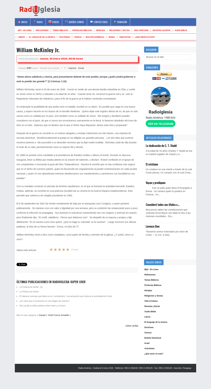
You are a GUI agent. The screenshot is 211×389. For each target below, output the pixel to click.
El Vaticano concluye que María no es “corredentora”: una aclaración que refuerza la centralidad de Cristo (65, 296)
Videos (54, 22)
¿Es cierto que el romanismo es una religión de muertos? (44, 301)
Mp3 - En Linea (25, 30)
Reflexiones (42, 30)
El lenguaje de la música (42, 37)
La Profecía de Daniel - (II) (31, 287)
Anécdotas (125, 37)
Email (81, 68)
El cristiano (152, 164)
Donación (120, 22)
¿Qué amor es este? (145, 37)
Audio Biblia (181, 30)
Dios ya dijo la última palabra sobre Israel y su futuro (42, 306)
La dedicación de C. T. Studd (161, 145)
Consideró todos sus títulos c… (162, 204)
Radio (38, 22)
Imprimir (73, 68)
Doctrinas (64, 37)
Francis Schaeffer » (62, 315)
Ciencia (78, 37)
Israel (112, 37)
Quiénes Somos (74, 22)
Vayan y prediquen (155, 183)
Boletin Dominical (95, 37)
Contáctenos (99, 22)
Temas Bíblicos (60, 30)
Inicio (22, 22)
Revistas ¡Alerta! (161, 30)
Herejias (100, 30)
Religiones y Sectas (119, 30)
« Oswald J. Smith (45, 315)
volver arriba (131, 325)
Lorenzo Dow (152, 226)
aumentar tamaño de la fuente (65, 67)
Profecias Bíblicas (82, 30)
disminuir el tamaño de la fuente (62, 67)
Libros (21, 37)
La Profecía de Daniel (28, 292)
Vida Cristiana (141, 30)
